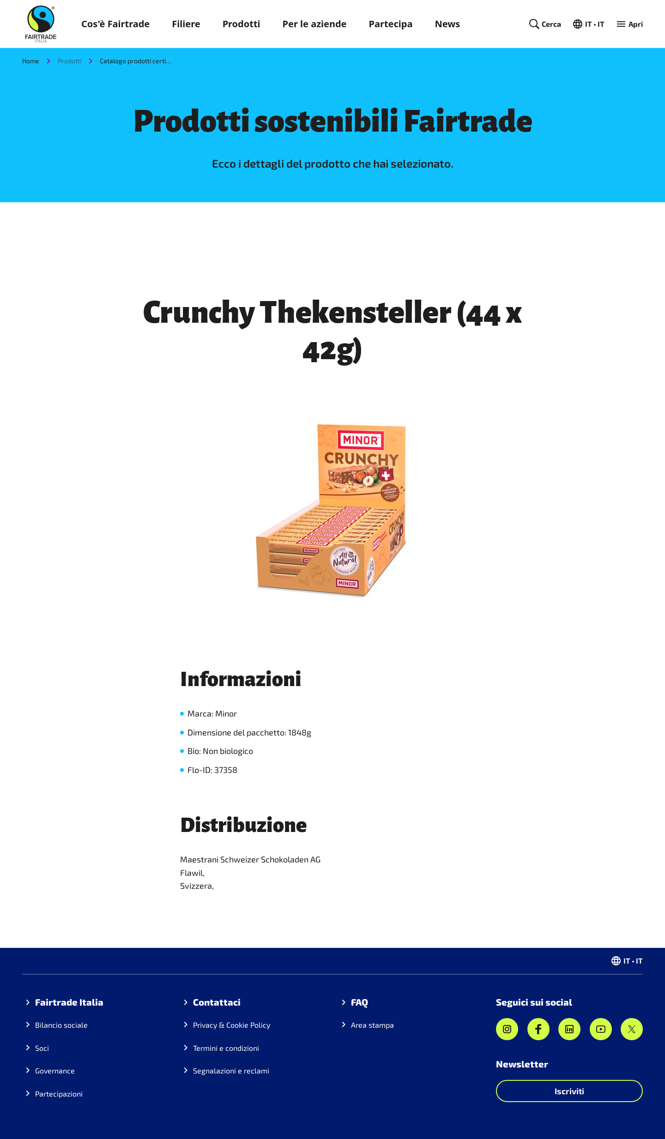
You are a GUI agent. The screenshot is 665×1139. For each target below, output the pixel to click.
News (447, 24)
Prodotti (241, 24)
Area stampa (372, 1024)
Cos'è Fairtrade (115, 24)
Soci (42, 1047)
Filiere (186, 24)
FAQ (359, 1002)
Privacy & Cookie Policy (231, 1024)
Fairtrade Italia (69, 1002)
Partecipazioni (59, 1093)
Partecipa (391, 24)
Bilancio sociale (61, 1024)
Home (30, 61)
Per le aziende (315, 24)
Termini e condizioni (226, 1047)
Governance (55, 1070)
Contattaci (217, 1002)
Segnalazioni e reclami (231, 1070)
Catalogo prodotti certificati (137, 61)
